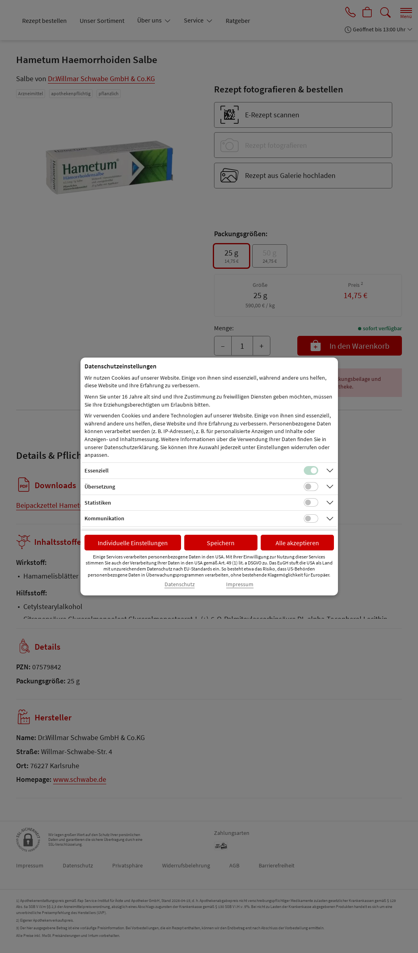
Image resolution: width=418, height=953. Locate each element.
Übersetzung (99, 486)
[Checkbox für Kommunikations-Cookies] (311, 518)
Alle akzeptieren (297, 543)
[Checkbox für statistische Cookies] (311, 502)
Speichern (221, 543)
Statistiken (97, 502)
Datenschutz (180, 584)
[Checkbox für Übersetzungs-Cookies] (311, 486)
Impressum (239, 584)
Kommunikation (104, 518)
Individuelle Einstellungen (133, 543)
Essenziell (96, 470)
